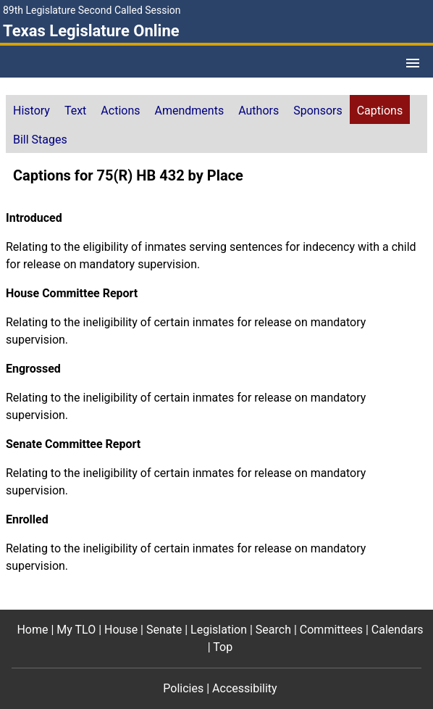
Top (222, 647)
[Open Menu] (412, 63)
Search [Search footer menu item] (273, 630)
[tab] (31, 109)
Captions (380, 110)
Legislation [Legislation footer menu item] (218, 630)
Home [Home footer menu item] (32, 630)
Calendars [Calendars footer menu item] (397, 630)
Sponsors (317, 110)
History (31, 110)
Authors (258, 110)
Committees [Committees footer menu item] (331, 630)
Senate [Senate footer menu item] (164, 630)
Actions (120, 110)
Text (75, 110)
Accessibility (244, 688)
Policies (183, 688)
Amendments (189, 110)
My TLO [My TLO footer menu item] (76, 630)
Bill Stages (40, 139)
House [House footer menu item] (121, 630)
